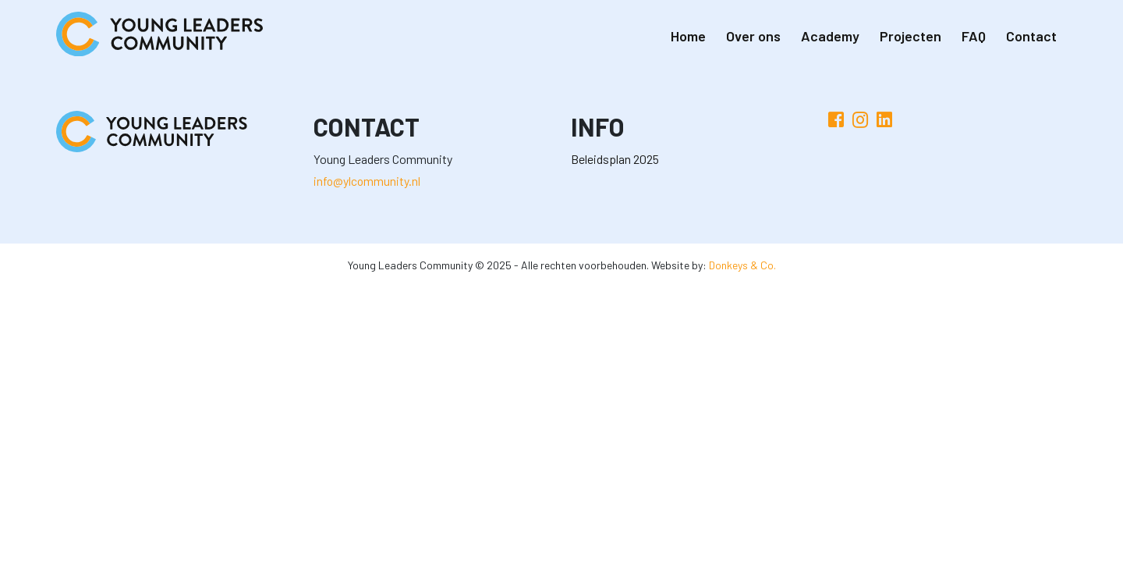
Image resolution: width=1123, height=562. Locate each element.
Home (688, 35)
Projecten (910, 35)
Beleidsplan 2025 (615, 158)
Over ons (753, 35)
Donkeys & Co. (742, 265)
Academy (830, 35)
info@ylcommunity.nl (368, 180)
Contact (1031, 35)
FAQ (974, 35)
